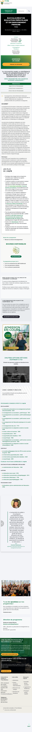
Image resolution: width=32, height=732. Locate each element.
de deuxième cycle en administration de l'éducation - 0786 (16, 486)
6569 (19, 41)
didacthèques (15, 222)
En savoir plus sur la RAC (11, 316)
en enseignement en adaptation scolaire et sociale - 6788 (15, 428)
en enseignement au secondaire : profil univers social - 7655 (16, 419)
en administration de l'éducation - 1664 (12, 467)
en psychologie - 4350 (7, 459)
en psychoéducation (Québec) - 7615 (11, 435)
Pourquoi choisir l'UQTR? (26, 692)
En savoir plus (6, 671)
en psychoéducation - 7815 (9, 433)
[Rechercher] (22, 11)
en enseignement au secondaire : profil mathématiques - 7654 (16, 415)
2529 (20, 40)
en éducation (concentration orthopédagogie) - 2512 (15, 475)
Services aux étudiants (16, 692)
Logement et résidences (27, 687)
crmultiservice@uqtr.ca (5, 694)
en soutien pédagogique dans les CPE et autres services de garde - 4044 (16, 451)
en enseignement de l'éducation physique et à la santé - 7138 (16, 422)
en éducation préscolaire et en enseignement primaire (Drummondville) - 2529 (16, 409)
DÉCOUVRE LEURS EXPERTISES (9, 654)
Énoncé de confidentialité (10, 710)
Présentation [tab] (16, 84)
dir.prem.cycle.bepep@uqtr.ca (10, 624)
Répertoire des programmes (9, 11)
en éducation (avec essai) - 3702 (10, 473)
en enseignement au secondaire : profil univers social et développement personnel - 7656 (16, 440)
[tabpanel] (16, 182)
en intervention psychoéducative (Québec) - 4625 (15, 457)
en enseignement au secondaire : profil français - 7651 (16, 412)
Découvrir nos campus (16, 688)
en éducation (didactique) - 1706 (10, 477)
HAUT (28, 725)
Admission (15, 680)
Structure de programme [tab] (16, 91)
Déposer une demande (16, 64)
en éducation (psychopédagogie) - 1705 (12, 479)
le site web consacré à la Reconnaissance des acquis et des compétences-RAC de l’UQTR (14, 217)
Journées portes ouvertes (26, 683)
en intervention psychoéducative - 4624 (12, 454)
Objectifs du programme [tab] (16, 86)
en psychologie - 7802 (7, 438)
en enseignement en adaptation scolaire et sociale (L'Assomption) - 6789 (15, 444)
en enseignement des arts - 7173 (10, 426)
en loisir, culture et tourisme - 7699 (11, 431)
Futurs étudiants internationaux (16, 684)
